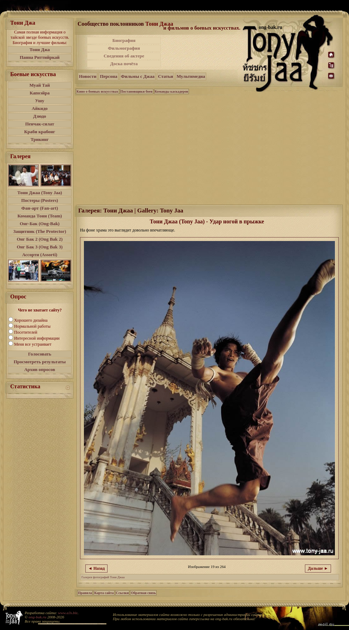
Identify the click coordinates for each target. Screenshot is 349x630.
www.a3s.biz (68, 613)
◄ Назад (96, 568)
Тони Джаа (159, 24)
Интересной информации (37, 338)
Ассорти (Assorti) (39, 254)
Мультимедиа (191, 76)
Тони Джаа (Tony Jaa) (39, 192)
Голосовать (39, 354)
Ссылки (122, 593)
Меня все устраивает (32, 344)
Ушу (39, 100)
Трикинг (40, 139)
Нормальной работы (32, 326)
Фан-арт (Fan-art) (40, 208)
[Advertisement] (202, 52)
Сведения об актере (124, 55)
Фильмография (124, 48)
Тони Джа (40, 49)
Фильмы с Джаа (137, 76)
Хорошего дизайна (31, 320)
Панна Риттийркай (40, 57)
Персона (108, 76)
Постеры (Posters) (39, 200)
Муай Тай (39, 85)
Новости (87, 76)
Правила (85, 593)
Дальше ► (318, 568)
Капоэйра (40, 92)
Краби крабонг (39, 131)
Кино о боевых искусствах (97, 91)
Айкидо (40, 108)
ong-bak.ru (37, 617)
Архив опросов (39, 369)
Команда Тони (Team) (39, 215)
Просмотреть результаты (40, 361)
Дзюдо (39, 116)
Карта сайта (104, 593)
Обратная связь (143, 593)
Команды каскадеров (171, 91)
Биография (124, 40)
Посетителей (25, 332)
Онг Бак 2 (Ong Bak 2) (39, 239)
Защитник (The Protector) (39, 231)
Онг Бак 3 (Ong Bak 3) (39, 246)
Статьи (165, 76)
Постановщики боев (137, 91)
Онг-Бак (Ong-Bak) (40, 223)
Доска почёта (123, 63)
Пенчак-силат (39, 123)
